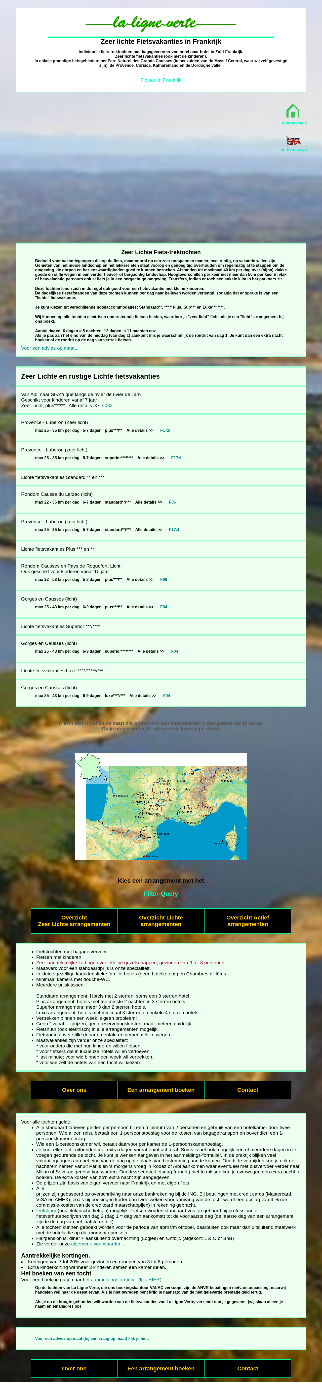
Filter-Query (161, 893)
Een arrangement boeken (161, 1090)
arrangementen (247, 924)
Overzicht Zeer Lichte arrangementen (74, 920)
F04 (163, 607)
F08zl (106, 405)
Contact (247, 1090)
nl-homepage (294, 123)
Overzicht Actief (247, 917)
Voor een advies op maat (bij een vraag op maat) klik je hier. (92, 1338)
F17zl (165, 430)
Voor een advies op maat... (49, 348)
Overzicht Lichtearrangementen (161, 920)
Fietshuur (46, 1210)
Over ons (74, 1090)
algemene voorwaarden (96, 1243)
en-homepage (294, 149)
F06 (172, 502)
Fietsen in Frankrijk (161, 80)
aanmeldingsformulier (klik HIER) (126, 1279)
